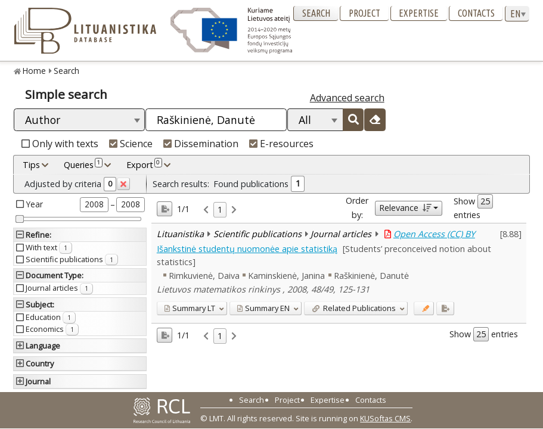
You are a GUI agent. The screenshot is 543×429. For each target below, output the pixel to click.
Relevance (405, 207)
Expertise (419, 13)
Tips (31, 164)
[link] (206, 210)
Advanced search (347, 97)
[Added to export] (445, 308)
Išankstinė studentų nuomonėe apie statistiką (247, 248)
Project (364, 13)
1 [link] (220, 209)
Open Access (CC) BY (434, 234)
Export (144, 164)
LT (190, 308)
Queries (83, 164)
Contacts (476, 13)
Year (34, 204)
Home (34, 70)
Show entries (473, 207)
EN (263, 308)
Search (316, 13)
